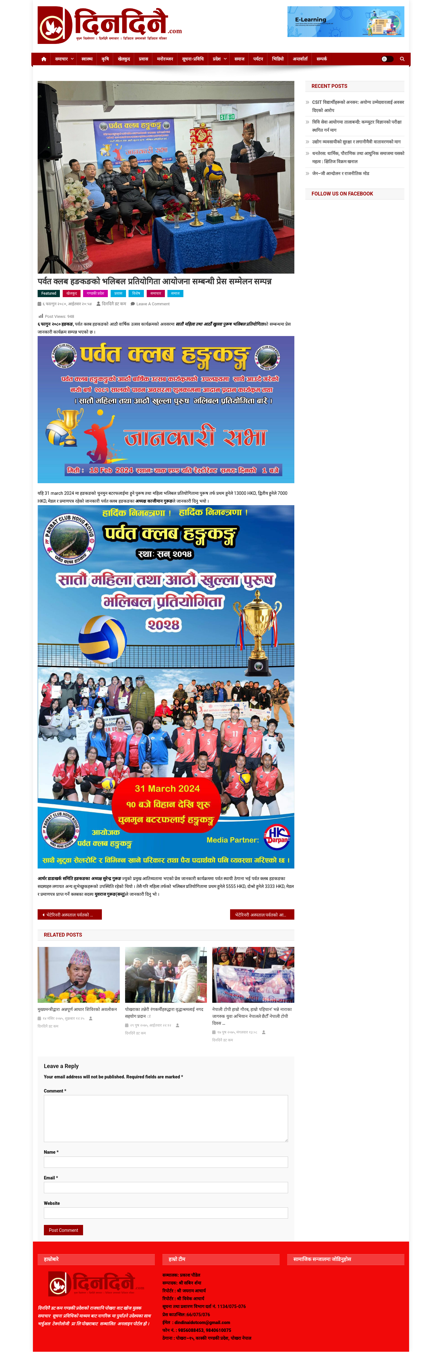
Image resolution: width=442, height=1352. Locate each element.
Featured (48, 293)
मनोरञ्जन (165, 58)
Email (51, 1177)
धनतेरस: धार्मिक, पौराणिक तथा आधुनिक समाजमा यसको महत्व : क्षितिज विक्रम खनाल (358, 157)
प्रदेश (217, 58)
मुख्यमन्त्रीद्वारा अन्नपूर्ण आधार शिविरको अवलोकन (77, 1009)
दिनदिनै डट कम (114, 303)
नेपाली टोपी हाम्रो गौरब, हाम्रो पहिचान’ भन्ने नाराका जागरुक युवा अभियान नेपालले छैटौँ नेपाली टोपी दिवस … (252, 1016)
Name (51, 1152)
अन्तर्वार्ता (300, 58)
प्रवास (143, 58)
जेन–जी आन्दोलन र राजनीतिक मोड (340, 173)
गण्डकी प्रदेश (95, 293)
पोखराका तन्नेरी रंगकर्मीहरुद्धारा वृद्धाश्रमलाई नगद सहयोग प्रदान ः (164, 1013)
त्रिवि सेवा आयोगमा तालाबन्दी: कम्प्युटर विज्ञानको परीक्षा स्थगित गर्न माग (357, 126)
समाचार (61, 58)
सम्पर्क (322, 58)
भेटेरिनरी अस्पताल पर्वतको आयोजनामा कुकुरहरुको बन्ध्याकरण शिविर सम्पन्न (264, 914)
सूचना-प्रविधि (193, 58)
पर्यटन (258, 58)
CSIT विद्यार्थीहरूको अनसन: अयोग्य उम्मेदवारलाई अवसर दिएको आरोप (358, 106)
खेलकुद (124, 58)
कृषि (105, 58)
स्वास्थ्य (87, 58)
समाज (239, 58)
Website (52, 1203)
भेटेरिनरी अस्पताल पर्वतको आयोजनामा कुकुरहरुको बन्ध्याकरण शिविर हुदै (74, 914)
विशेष (136, 293)
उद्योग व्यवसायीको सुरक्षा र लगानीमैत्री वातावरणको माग (356, 141)
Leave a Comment (153, 304)
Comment (55, 1090)
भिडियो (278, 58)
